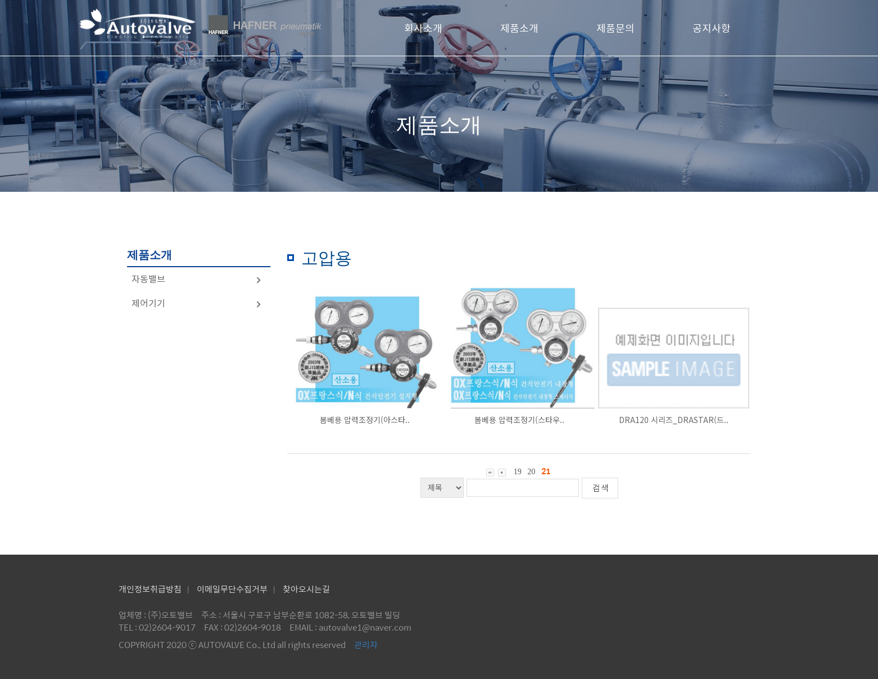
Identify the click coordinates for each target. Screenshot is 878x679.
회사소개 (423, 27)
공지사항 (712, 27)
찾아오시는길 (306, 588)
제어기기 (197, 303)
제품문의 (615, 27)
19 (518, 471)
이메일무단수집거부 (232, 588)
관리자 (366, 644)
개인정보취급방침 (150, 588)
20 (531, 471)
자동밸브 (197, 279)
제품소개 (519, 27)
